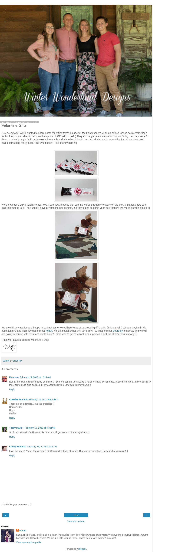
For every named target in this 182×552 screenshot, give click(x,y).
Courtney (118, 330)
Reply (12, 389)
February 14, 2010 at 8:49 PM (43, 399)
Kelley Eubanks (17, 446)
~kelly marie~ (16, 428)
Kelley (49, 330)
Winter (22, 530)
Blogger (82, 549)
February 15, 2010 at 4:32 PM (40, 428)
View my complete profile (29, 542)
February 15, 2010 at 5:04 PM (42, 446)
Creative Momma (18, 399)
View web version (76, 521)
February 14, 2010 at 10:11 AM (35, 377)
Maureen (14, 377)
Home (76, 515)
